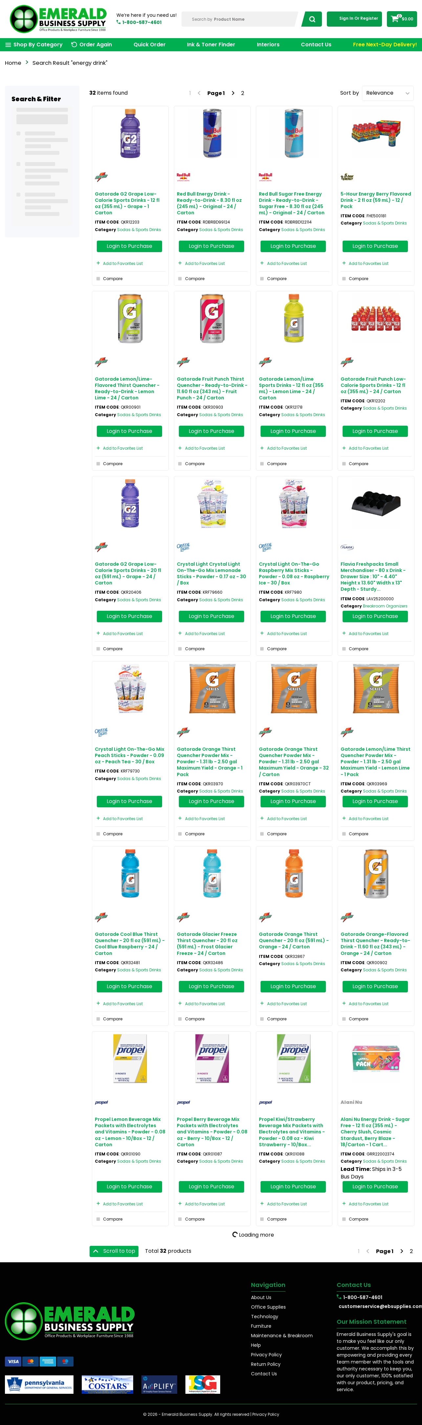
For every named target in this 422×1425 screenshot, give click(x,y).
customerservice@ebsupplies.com (378, 1306)
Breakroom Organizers (385, 606)
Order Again (95, 44)
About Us (261, 1297)
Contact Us (316, 44)
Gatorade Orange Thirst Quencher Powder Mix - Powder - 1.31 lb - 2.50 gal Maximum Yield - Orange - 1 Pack (210, 762)
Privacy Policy (266, 1354)
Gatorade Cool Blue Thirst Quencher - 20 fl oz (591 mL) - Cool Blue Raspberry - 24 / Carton (130, 944)
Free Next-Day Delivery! (385, 44)
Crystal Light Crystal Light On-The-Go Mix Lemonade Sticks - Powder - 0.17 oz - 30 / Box (211, 573)
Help (256, 1345)
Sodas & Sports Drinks (139, 229)
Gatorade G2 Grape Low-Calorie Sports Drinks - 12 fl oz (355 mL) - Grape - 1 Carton (127, 203)
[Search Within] (240, 19)
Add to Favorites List (119, 263)
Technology (264, 1316)
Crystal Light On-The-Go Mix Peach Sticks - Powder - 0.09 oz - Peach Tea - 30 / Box (129, 755)
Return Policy (266, 1364)
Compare (108, 279)
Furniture (261, 1326)
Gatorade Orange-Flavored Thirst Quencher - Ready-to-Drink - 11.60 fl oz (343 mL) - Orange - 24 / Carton (375, 944)
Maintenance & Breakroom (282, 1335)
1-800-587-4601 (141, 22)
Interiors (268, 44)
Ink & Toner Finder (211, 44)
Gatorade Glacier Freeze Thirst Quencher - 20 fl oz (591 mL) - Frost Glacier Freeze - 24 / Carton (207, 944)
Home (13, 63)
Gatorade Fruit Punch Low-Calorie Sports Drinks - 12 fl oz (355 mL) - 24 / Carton (373, 385)
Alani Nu (351, 1102)
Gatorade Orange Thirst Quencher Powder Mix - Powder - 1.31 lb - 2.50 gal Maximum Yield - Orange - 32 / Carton (294, 762)
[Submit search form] (310, 19)
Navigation (268, 1285)
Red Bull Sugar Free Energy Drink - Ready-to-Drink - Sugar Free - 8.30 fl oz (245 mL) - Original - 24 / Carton (292, 203)
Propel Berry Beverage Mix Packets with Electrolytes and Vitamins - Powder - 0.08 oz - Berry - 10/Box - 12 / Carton (212, 1132)
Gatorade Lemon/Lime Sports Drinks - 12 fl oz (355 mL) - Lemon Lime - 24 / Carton (291, 388)
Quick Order (150, 44)
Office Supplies (268, 1307)
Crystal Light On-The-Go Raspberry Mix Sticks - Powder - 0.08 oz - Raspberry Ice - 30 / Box (294, 573)
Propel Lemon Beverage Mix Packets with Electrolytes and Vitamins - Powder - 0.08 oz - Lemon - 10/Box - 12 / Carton (130, 1132)
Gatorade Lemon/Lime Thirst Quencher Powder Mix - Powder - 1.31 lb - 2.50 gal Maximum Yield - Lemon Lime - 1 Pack (376, 762)
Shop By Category (38, 44)
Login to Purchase (129, 246)
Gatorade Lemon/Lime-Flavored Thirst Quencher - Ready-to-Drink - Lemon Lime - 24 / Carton (127, 388)
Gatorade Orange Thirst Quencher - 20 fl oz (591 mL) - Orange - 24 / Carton (294, 940)
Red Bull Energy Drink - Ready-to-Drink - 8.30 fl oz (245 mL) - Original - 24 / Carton (209, 203)
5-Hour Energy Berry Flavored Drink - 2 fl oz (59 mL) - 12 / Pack (376, 200)
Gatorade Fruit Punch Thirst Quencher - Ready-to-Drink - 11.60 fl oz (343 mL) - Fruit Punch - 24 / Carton (212, 388)
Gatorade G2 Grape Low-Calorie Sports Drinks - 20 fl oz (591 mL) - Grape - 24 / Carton (128, 573)
